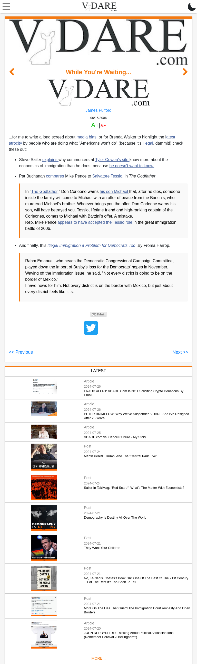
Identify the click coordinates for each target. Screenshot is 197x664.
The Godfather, (45, 191)
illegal (148, 143)
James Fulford (98, 110)
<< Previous (21, 352)
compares (55, 176)
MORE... (98, 658)
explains (50, 159)
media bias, (86, 137)
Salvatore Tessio (107, 176)
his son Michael (114, 191)
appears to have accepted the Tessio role (94, 222)
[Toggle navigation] (5, 7)
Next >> (180, 352)
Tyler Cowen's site (112, 159)
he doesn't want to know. (131, 166)
